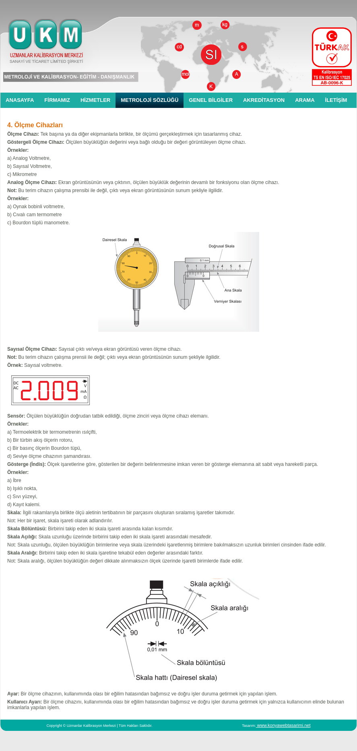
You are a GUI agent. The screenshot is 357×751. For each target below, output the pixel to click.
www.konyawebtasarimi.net (283, 725)
